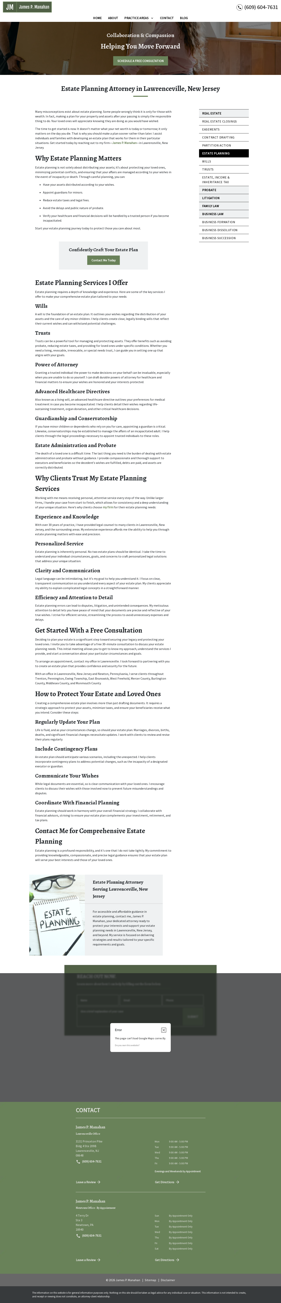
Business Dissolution (220, 230)
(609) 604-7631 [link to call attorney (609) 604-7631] (89, 1161)
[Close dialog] (163, 1030)
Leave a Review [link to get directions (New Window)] (88, 1182)
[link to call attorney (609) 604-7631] (257, 7)
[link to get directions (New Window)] (112, 1148)
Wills (206, 161)
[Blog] (183, 18)
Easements (211, 129)
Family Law (210, 206)
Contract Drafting (218, 137)
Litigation (211, 198)
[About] (113, 18)
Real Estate (211, 113)
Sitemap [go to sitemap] (150, 1280)
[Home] (97, 18)
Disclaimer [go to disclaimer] (168, 1280)
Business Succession (219, 238)
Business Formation (218, 222)
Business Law (213, 214)
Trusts (208, 169)
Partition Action (216, 145)
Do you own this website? (127, 1045)
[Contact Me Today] (103, 260)
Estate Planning (216, 153)
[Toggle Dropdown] (152, 17)
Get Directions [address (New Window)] (167, 1182)
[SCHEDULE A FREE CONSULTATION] (140, 61)
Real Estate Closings (219, 121)
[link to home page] (27, 7)
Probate (209, 190)
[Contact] (166, 18)
